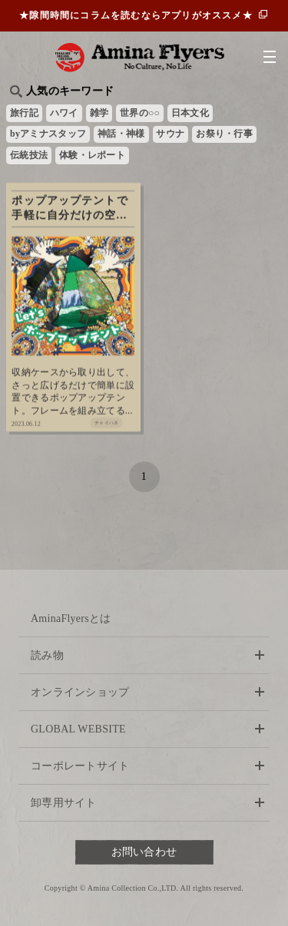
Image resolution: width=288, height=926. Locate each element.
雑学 (99, 112)
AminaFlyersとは (71, 618)
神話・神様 (121, 133)
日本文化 (190, 112)
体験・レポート (92, 155)
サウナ (170, 133)
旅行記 (24, 112)
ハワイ (64, 112)
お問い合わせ (144, 852)
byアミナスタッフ (48, 133)
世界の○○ (140, 112)
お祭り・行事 (224, 133)
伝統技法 (29, 155)
